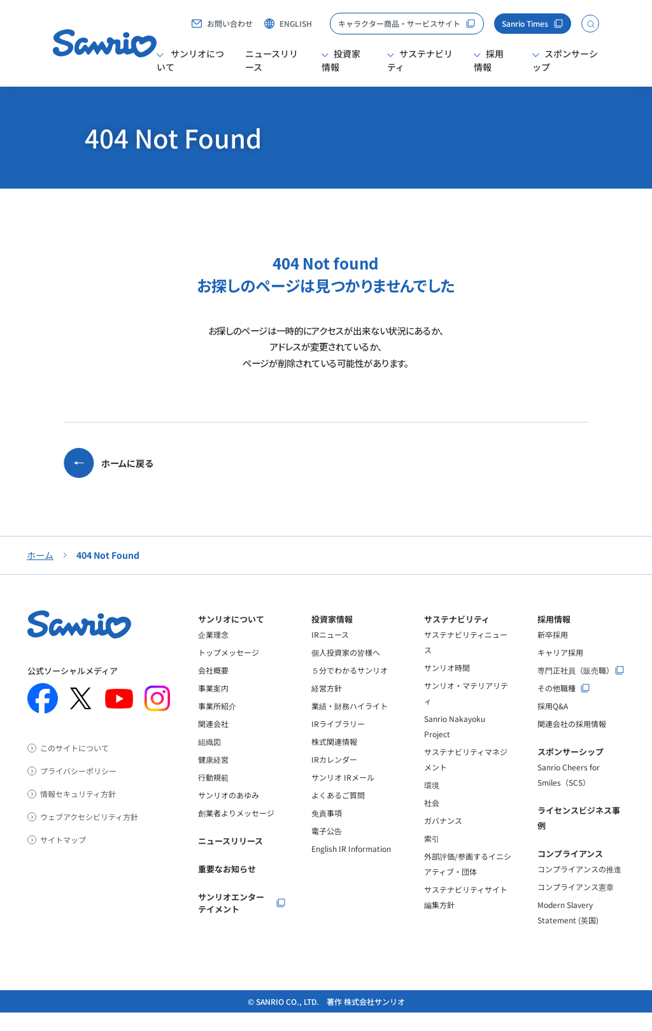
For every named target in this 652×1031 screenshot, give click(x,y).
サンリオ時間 (447, 686)
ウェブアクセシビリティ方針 (89, 835)
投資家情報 (341, 60)
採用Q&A (552, 724)
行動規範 (213, 795)
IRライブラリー (338, 742)
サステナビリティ (420, 60)
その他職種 (556, 707)
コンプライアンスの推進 (579, 887)
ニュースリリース (271, 60)
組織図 (209, 759)
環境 (431, 803)
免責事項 (326, 831)
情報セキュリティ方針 (78, 812)
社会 (431, 821)
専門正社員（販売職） (575, 689)
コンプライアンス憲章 (575, 905)
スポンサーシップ (565, 60)
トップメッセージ (228, 670)
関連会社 (213, 742)
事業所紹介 (217, 724)
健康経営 (213, 777)
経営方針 (326, 706)
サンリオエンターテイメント (231, 921)
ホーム (40, 573)
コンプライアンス (570, 872)
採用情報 (489, 60)
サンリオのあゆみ (228, 813)
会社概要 (213, 688)
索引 (431, 856)
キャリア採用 (560, 670)
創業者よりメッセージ (236, 831)
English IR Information (351, 867)
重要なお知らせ (227, 887)
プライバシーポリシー (78, 789)
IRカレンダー (334, 777)
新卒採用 (552, 652)
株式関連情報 (334, 759)
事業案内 (213, 706)
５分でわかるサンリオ (349, 688)
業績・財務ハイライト (349, 724)
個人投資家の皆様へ (345, 670)
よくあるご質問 (338, 813)
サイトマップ (63, 858)
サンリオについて (190, 60)
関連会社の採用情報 (571, 742)
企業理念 (213, 652)
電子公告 (326, 849)
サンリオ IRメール (342, 795)
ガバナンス (443, 838)
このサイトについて (74, 766)
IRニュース (330, 652)
